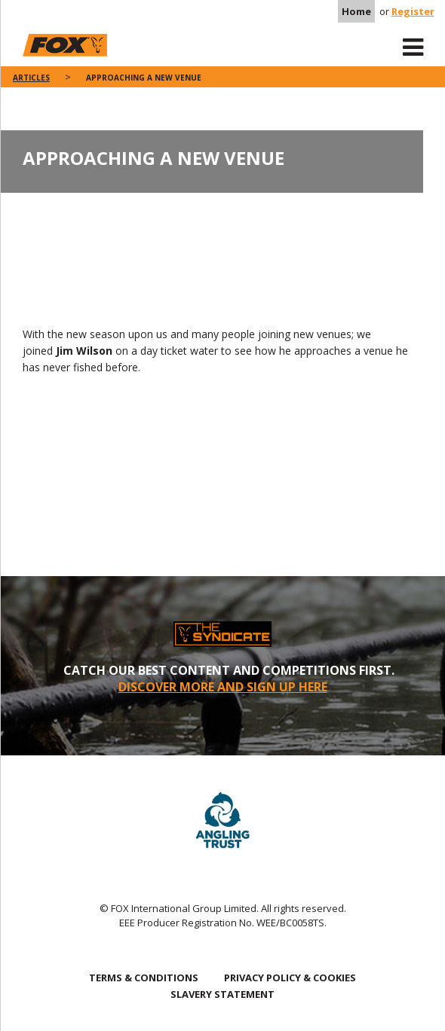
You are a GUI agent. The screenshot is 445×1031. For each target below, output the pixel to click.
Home (356, 11)
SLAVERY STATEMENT (222, 994)
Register (412, 11)
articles (31, 77)
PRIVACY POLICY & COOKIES (290, 977)
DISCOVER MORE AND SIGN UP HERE (222, 687)
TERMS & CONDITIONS (143, 977)
